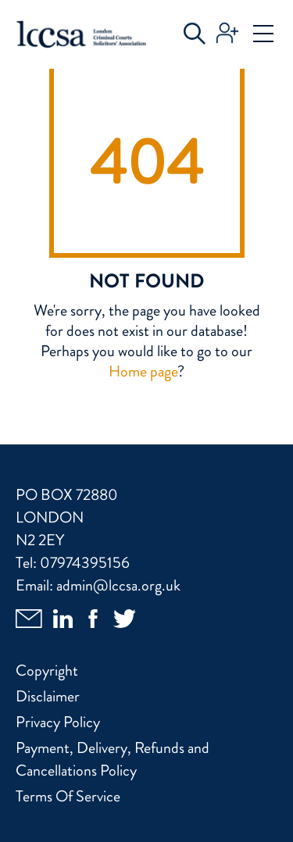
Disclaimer (48, 696)
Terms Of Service (68, 796)
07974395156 (85, 562)
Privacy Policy (58, 722)
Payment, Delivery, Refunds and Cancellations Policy (112, 759)
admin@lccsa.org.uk (118, 585)
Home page (143, 371)
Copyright (47, 670)
